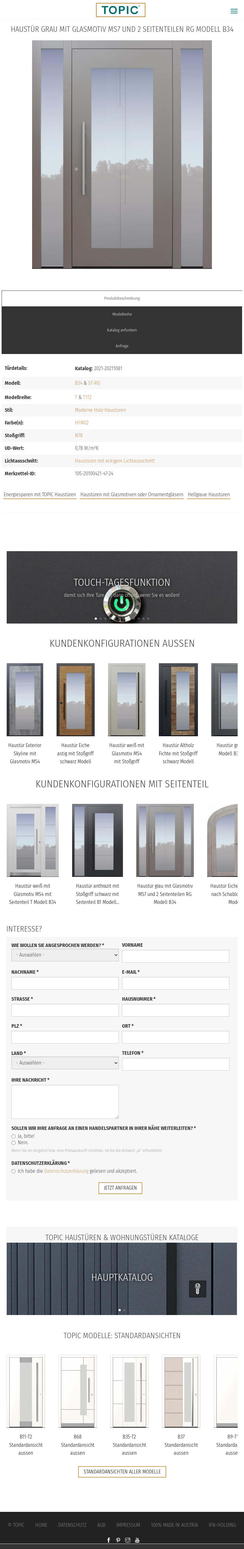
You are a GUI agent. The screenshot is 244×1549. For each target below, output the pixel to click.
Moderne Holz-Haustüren (100, 410)
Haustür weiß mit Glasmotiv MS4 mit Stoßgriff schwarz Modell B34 (126, 761)
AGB (101, 1525)
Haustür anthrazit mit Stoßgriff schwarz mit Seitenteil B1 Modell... (97, 894)
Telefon (133, 1053)
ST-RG (94, 383)
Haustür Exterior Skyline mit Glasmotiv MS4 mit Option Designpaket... (24, 761)
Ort (128, 1026)
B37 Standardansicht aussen (181, 1445)
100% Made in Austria (174, 1525)
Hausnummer (139, 999)
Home (41, 1525)
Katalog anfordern (122, 330)
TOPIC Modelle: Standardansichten (122, 1335)
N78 (79, 435)
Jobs (122, 526)
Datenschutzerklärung (40, 1163)
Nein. (19, 1142)
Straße (22, 999)
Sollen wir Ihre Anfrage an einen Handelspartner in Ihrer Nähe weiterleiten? (103, 1128)
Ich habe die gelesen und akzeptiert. (74, 1171)
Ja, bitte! (23, 1136)
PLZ (16, 1026)
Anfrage (122, 346)
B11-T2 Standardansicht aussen (26, 1445)
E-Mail (131, 972)
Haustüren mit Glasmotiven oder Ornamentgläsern (131, 494)
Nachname (25, 972)
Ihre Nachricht (30, 1080)
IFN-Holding (222, 1525)
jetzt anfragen (120, 1188)
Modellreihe (122, 314)
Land (18, 1053)
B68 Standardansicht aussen (77, 1445)
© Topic (16, 1525)
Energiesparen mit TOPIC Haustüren (40, 494)
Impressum (128, 1525)
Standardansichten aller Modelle (122, 1472)
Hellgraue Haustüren (209, 494)
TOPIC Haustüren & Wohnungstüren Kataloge (122, 1237)
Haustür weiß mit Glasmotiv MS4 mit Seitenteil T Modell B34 (32, 894)
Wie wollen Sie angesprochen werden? (57, 945)
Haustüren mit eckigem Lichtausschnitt (115, 461)
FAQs (122, 539)
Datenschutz (72, 1525)
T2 (89, 397)
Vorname (132, 945)
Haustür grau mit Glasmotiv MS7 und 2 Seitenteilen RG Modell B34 (165, 894)
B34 (78, 383)
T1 (85, 397)
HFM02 (82, 423)
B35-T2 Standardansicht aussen (129, 1445)
